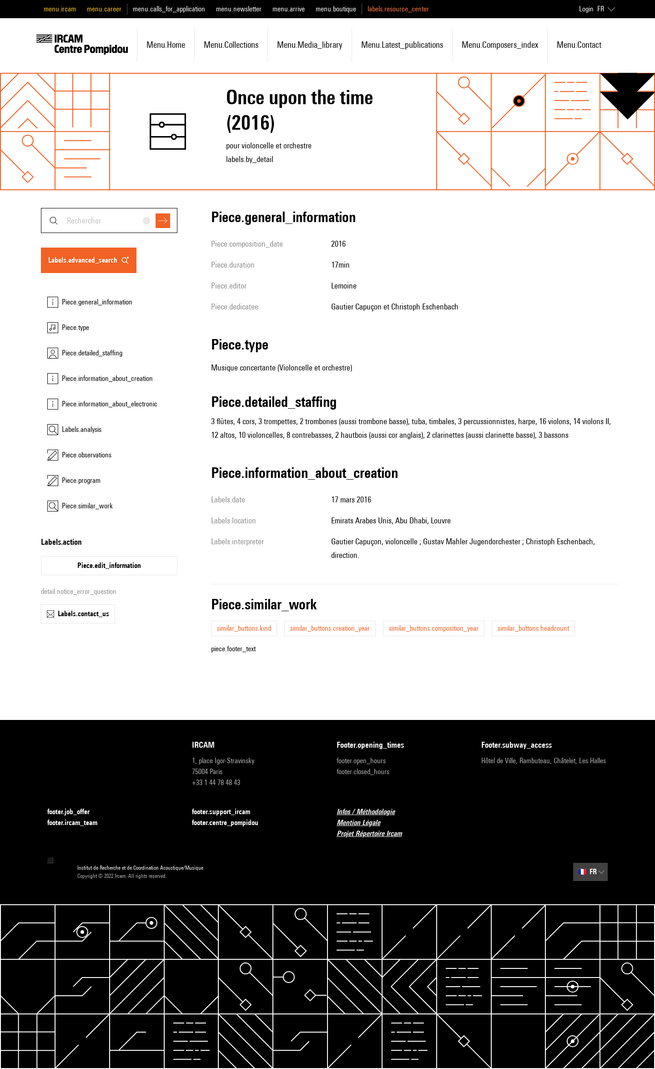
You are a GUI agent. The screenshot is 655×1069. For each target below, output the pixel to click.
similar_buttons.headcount (533, 628)
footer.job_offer (74, 812)
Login (586, 9)
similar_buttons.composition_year (434, 628)
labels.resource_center (398, 9)
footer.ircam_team (77, 823)
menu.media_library (310, 45)
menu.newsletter (239, 9)
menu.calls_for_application (169, 9)
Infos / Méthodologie (371, 812)
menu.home (165, 45)
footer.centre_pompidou (230, 823)
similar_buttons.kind (244, 628)
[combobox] (109, 220)
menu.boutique (336, 9)
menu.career (104, 9)
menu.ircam (60, 9)
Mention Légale (364, 823)
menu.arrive (288, 9)
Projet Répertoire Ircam (375, 834)
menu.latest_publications (402, 45)
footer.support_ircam (226, 812)
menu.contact (579, 45)
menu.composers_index (500, 45)
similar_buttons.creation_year (330, 628)
